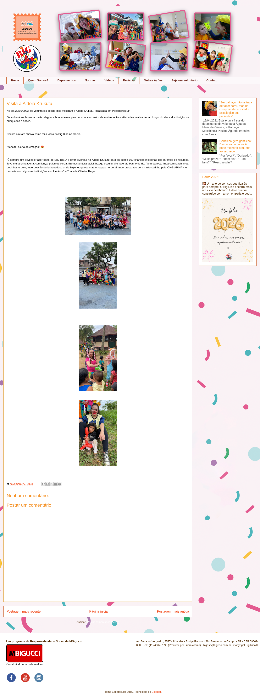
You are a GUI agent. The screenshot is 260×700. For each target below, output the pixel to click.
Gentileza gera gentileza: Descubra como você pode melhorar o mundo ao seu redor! (236, 146)
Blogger (156, 691)
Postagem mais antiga (173, 611)
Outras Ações (153, 80)
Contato (211, 80)
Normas (90, 80)
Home (15, 80)
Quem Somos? (38, 80)
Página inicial (98, 611)
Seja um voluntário (185, 80)
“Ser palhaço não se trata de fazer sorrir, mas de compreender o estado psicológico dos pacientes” (236, 109)
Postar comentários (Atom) (103, 622)
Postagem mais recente (24, 611)
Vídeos (109, 80)
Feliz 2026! (211, 177)
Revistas (129, 80)
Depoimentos (66, 80)
